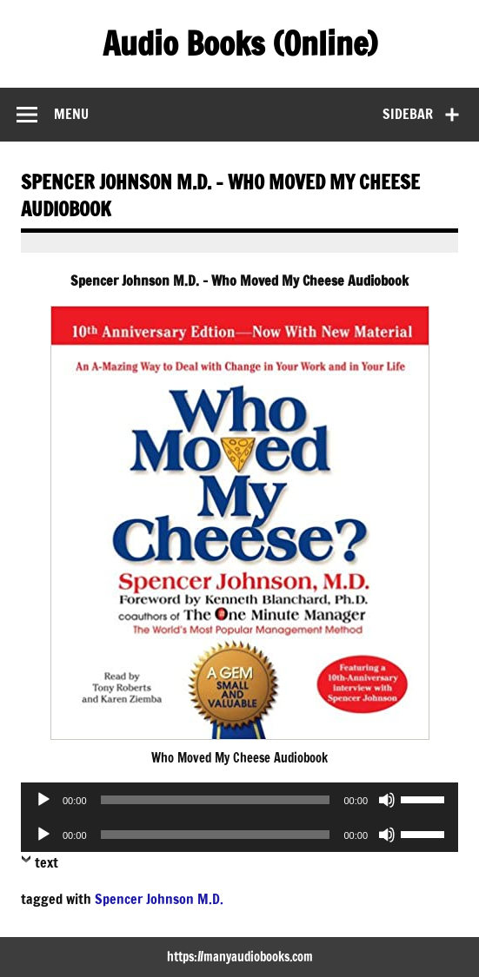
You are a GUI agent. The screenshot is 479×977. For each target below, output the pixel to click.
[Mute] (387, 800)
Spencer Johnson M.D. (159, 898)
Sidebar (408, 113)
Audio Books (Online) (240, 43)
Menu (71, 113)
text (46, 862)
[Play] (43, 800)
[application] (239, 799)
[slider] (215, 799)
